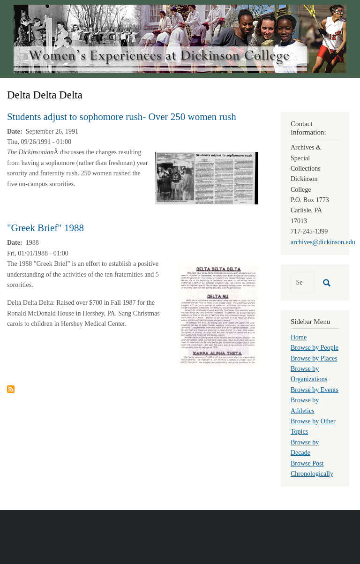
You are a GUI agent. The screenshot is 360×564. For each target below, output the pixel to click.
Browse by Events (314, 389)
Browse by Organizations (309, 374)
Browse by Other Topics (313, 426)
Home (299, 337)
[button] (206, 177)
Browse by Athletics (305, 405)
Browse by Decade (305, 447)
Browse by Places (314, 358)
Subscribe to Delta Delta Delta (11, 389)
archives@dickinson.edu (323, 242)
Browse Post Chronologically (312, 468)
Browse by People (314, 347)
